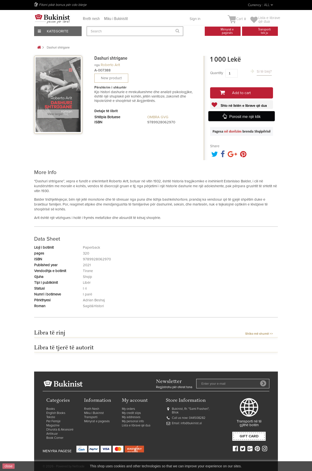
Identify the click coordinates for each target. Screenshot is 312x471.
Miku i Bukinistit (116, 19)
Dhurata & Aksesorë (59, 429)
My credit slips (131, 413)
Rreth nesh (91, 19)
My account (135, 400)
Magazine (52, 425)
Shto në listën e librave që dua (243, 106)
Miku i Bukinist (94, 413)
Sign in (195, 19)
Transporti (91, 417)
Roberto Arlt (110, 65)
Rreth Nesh (91, 409)
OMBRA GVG (157, 117)
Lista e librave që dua (136, 425)
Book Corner (54, 438)
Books (50, 409)
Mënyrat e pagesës (97, 421)
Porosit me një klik (245, 116)
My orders (128, 409)
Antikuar (52, 433)
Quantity (216, 73)
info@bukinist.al (191, 423)
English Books (55, 413)
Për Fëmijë (53, 421)
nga (97, 65)
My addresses (131, 417)
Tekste (50, 417)
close (9, 466)
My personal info (133, 421)
